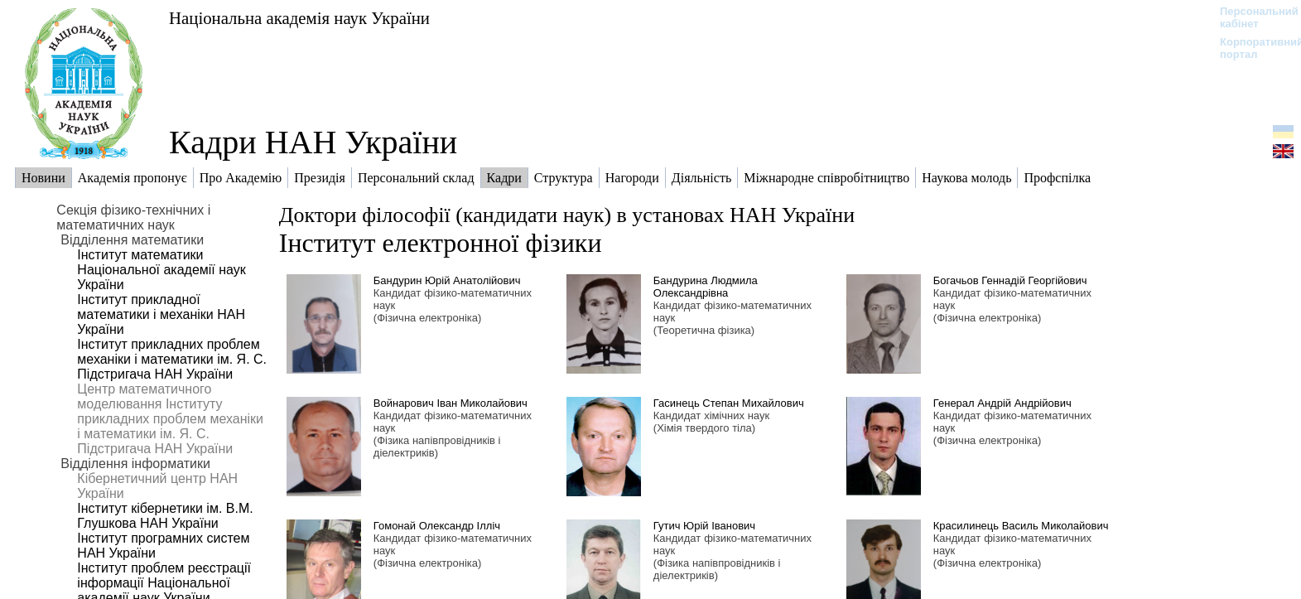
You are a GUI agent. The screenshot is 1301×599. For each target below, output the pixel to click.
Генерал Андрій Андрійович (1002, 403)
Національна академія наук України (299, 17)
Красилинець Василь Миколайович (1021, 525)
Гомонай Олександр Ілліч (436, 525)
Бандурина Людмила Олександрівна (705, 286)
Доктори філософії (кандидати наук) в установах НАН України (567, 215)
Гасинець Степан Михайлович (728, 403)
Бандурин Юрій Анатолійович (447, 280)
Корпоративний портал (1251, 48)
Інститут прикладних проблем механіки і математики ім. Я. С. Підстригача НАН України (172, 359)
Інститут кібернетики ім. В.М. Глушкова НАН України (165, 515)
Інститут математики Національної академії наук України (161, 270)
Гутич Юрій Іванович (704, 525)
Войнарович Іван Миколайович (450, 403)
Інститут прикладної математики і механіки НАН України (161, 314)
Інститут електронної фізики (440, 243)
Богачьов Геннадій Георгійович (1010, 280)
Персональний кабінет (1251, 17)
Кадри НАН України (313, 142)
